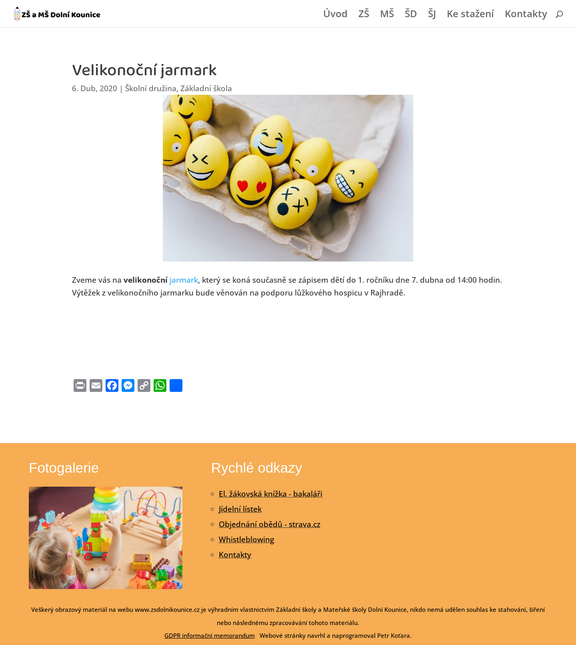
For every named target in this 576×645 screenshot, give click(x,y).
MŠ (387, 15)
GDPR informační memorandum (209, 635)
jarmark (184, 280)
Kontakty (526, 15)
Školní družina (150, 88)
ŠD (411, 15)
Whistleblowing (246, 539)
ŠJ (432, 15)
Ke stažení (470, 15)
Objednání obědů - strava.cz (269, 524)
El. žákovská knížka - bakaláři (270, 494)
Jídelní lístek (240, 509)
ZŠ (363, 15)
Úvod (335, 15)
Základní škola (206, 88)
